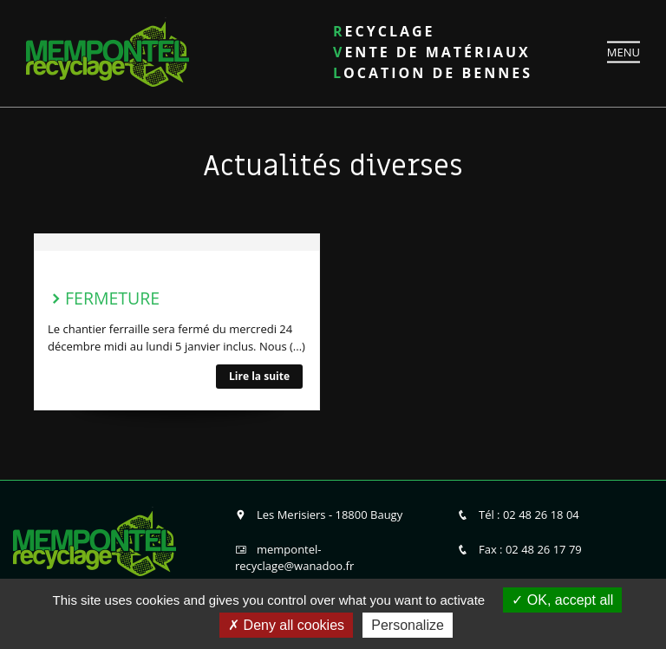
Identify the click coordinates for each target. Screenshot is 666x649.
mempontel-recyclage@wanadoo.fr (294, 557)
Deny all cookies (286, 625)
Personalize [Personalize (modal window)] (407, 625)
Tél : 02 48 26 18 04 (518, 514)
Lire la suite (259, 376)
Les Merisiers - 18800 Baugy (318, 514)
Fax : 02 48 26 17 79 (519, 549)
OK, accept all (562, 600)
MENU (623, 51)
